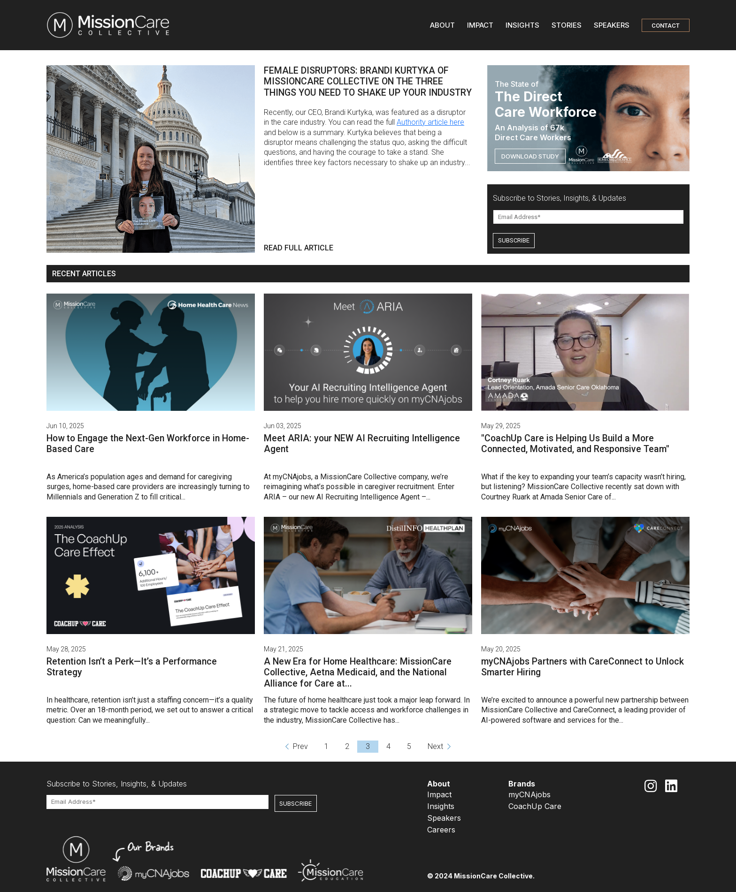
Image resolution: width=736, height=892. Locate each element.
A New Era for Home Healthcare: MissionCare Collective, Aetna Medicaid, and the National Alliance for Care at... (358, 672)
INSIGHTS (522, 25)
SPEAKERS (611, 25)
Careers (441, 829)
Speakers (444, 818)
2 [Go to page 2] (347, 746)
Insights (440, 806)
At (268, 476)
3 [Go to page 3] (368, 746)
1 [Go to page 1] (326, 746)
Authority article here (430, 122)
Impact (439, 794)
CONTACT (666, 25)
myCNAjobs (529, 794)
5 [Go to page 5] (409, 746)
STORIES (567, 25)
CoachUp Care (534, 806)
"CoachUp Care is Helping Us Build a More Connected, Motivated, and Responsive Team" (575, 443)
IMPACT (480, 25)
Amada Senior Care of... (578, 496)
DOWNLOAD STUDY (530, 156)
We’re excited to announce (525, 699)
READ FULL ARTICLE (298, 247)
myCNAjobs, (293, 476)
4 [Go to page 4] (388, 746)
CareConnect (594, 709)
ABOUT (442, 25)
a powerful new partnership (613, 699)
